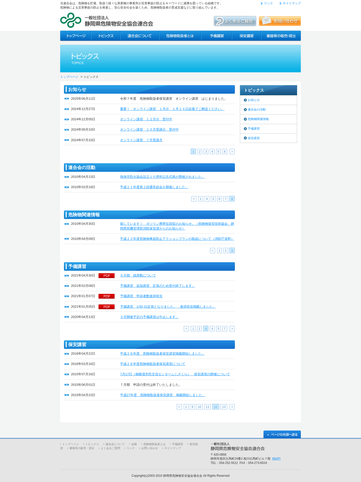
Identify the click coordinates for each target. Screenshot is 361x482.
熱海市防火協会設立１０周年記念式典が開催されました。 (162, 177)
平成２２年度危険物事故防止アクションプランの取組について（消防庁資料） (177, 239)
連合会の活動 (257, 109)
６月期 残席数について (138, 275)
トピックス (92, 444)
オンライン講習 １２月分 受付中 (146, 119)
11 (208, 407)
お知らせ (254, 100)
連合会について (115, 444)
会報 (134, 444)
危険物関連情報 (258, 119)
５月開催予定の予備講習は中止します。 (149, 317)
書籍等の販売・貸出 (81, 448)
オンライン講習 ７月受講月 (141, 140)
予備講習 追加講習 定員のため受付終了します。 (157, 286)
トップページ (69, 77)
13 (224, 407)
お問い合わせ (149, 448)
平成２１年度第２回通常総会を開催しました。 (154, 187)
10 (199, 407)
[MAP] (276, 458)
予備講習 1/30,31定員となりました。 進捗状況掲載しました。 (168, 306)
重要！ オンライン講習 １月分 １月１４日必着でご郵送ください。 (172, 109)
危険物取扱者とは (154, 444)
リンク (268, 3)
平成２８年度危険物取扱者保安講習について (152, 364)
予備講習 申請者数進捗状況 (141, 296)
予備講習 (254, 128)
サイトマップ (292, 3)
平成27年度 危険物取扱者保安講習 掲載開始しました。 (162, 395)
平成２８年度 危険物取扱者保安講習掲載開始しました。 (162, 353)
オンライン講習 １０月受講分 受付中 (149, 129)
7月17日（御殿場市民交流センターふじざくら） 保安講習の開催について (175, 374)
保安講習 (254, 138)
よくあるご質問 (110, 448)
